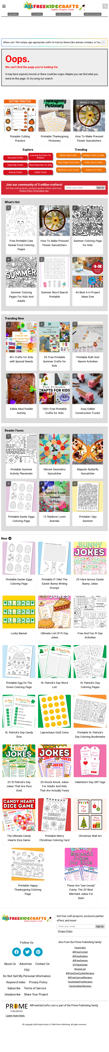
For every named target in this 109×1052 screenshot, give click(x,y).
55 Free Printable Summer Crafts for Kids (54, 361)
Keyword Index (15, 982)
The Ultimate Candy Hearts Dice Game (19, 838)
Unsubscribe (13, 994)
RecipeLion (80, 969)
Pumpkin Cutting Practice (20, 138)
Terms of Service (35, 988)
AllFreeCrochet (80, 952)
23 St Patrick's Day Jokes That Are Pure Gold (19, 786)
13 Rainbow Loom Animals (54, 519)
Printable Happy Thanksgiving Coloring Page (27, 890)
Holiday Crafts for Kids (93, 155)
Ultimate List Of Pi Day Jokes (54, 635)
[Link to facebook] (16, 952)
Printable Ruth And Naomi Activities (87, 359)
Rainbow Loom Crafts (68, 170)
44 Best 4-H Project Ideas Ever (87, 294)
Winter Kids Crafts (68, 155)
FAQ (26, 970)
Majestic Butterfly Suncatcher (87, 471)
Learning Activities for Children (40, 156)
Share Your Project (36, 994)
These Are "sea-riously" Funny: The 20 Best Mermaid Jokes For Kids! (81, 892)
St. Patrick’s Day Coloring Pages (90, 685)
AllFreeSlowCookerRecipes (80, 973)
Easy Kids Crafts (15, 165)
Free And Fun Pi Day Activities (90, 635)
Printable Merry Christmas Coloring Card (54, 838)
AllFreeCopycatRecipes (80, 977)
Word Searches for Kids (40, 165)
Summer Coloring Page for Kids (88, 243)
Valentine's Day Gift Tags (90, 782)
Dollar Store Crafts (93, 162)
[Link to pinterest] (38, 952)
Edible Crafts (41, 172)
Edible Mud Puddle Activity (21, 411)
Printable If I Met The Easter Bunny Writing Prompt (54, 584)
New (6, 538)
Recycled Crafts (15, 158)
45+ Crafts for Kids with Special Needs (21, 359)
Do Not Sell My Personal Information (27, 976)
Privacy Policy (26, 191)
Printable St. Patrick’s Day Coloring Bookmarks (90, 734)
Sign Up (100, 188)
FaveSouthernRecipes (80, 986)
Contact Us (42, 964)
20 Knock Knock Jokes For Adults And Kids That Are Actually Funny (54, 786)
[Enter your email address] (76, 926)
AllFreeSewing (80, 960)
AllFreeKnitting (80, 956)
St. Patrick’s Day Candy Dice (19, 734)
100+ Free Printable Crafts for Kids (54, 411)
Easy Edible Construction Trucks (87, 411)
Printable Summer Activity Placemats (21, 471)
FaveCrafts (80, 947)
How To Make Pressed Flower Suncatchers (89, 138)
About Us (10, 964)
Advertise (25, 964)
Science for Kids (93, 170)
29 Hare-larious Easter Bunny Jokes (90, 581)
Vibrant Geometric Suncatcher (54, 471)
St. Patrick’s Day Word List (54, 685)
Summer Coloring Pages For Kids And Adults (21, 297)
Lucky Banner (19, 633)
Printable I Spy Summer (88, 519)
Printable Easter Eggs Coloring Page (21, 519)
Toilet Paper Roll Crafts (68, 162)
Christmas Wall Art (90, 836)
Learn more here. (15, 1015)
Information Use (41, 191)
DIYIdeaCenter (80, 964)
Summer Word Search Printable (54, 294)
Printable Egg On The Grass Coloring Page (19, 685)
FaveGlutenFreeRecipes (80, 981)
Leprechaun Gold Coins (54, 732)
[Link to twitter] (27, 952)
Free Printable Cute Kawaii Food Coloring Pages (21, 245)
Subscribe (13, 988)
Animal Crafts (15, 172)
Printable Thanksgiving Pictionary (54, 138)
